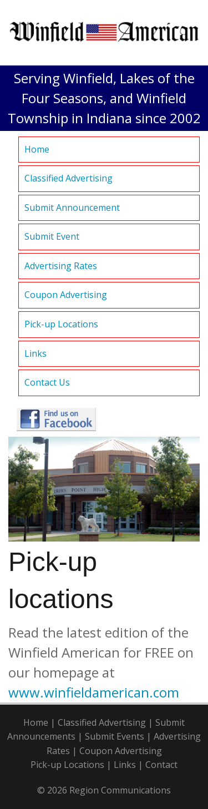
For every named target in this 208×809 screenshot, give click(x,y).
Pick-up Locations (61, 324)
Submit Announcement (72, 207)
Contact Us (47, 382)
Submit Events (114, 736)
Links (35, 353)
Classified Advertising (68, 178)
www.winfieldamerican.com (93, 692)
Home (36, 149)
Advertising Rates (60, 266)
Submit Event (51, 236)
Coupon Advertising (65, 295)
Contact (161, 765)
